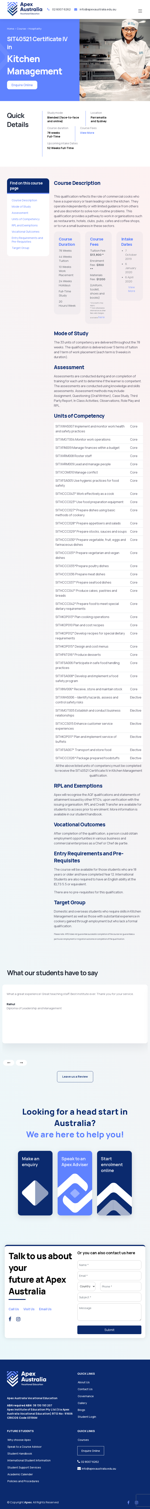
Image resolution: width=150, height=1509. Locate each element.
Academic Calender (20, 1474)
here (101, 335)
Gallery (82, 1403)
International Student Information (29, 1460)
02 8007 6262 (59, 9)
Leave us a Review (75, 1076)
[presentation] (8, 1063)
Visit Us (29, 1309)
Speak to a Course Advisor (24, 1446)
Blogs (81, 1410)
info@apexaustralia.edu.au (95, 9)
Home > (11, 28)
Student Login (87, 1417)
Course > (22, 28)
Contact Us (85, 1389)
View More (87, 133)
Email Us (45, 1309)
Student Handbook (19, 1453)
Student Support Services (24, 1467)
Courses (83, 1440)
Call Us (14, 1309)
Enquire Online (22, 85)
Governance (86, 1396)
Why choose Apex (19, 1440)
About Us (84, 1382)
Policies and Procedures (23, 1481)
